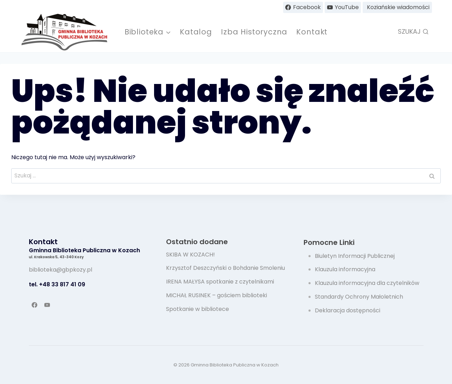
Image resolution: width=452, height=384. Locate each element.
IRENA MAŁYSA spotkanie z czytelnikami (220, 282)
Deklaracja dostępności (347, 310)
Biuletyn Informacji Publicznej (355, 256)
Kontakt (311, 32)
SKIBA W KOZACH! (190, 254)
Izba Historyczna (254, 32)
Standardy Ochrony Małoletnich (359, 297)
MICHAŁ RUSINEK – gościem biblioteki (216, 295)
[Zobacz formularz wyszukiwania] (413, 32)
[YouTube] (47, 305)
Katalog (196, 32)
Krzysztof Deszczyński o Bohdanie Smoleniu (225, 268)
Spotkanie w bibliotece (197, 309)
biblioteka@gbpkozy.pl (60, 270)
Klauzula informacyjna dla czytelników (367, 283)
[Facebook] (34, 305)
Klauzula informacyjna (345, 269)
